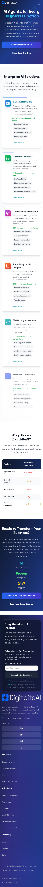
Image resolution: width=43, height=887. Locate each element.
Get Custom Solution (21, 45)
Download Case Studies (21, 604)
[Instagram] (21, 741)
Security (31, 870)
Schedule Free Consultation (22, 595)
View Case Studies (21, 53)
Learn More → (18, 145)
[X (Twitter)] (21, 734)
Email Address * (13, 666)
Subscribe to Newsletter (21, 677)
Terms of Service (20, 870)
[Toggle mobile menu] (39, 3)
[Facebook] (21, 747)
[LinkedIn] (21, 728)
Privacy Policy (7, 870)
